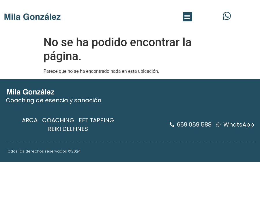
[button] (187, 16)
